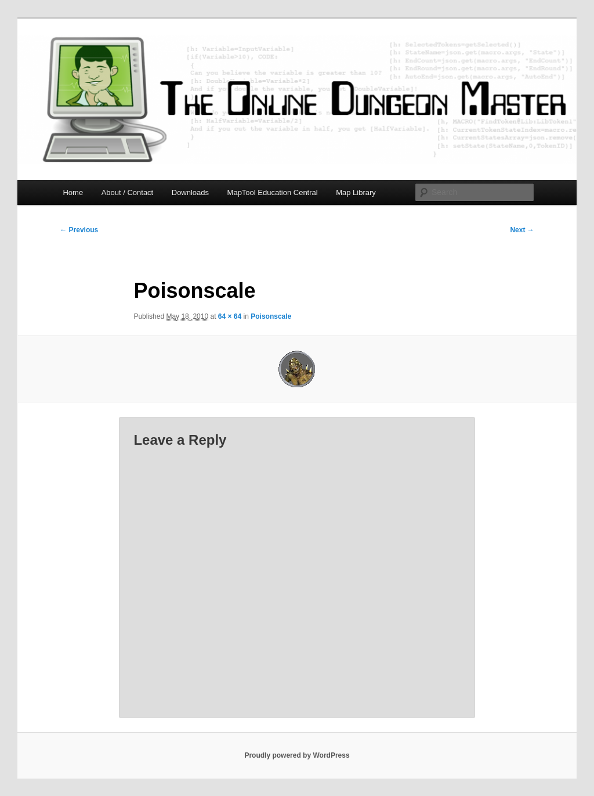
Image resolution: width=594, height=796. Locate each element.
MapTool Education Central (272, 192)
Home (73, 192)
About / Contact (128, 192)
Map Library (356, 192)
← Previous (79, 230)
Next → (522, 230)
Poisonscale (271, 316)
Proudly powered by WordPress (296, 755)
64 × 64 (229, 316)
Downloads (190, 192)
